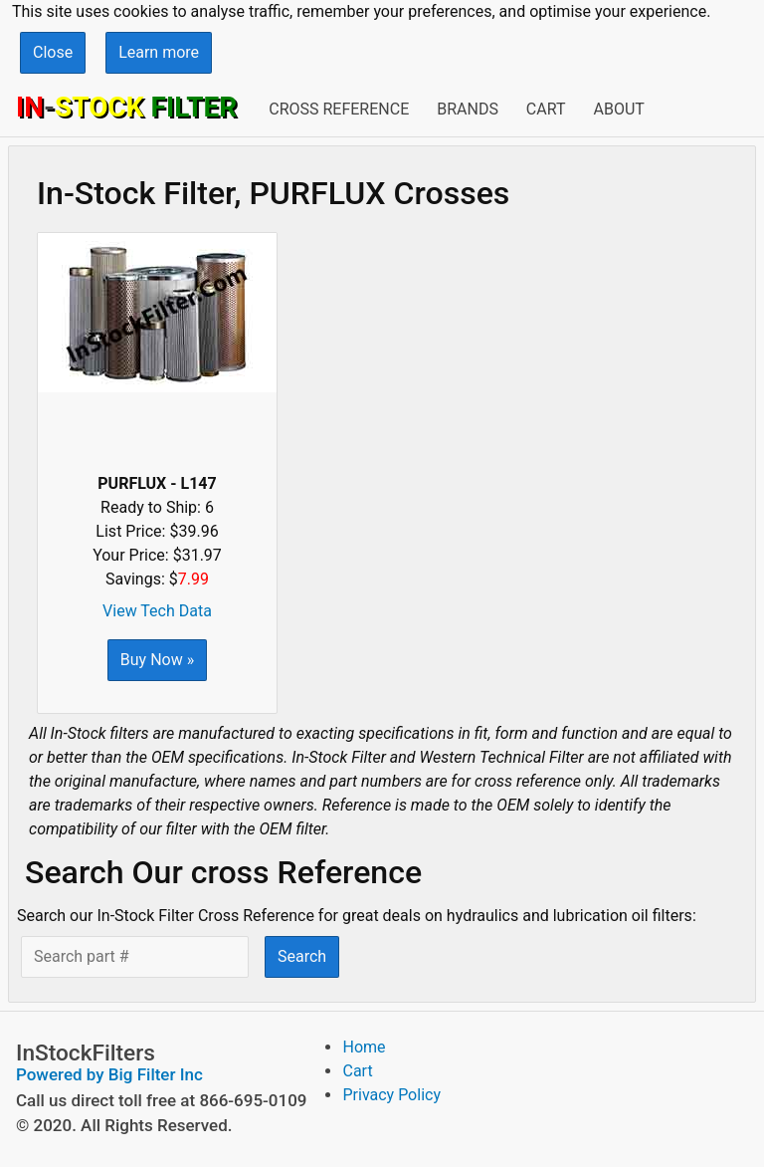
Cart (546, 109)
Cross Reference (339, 109)
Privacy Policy (391, 1094)
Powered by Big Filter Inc (109, 1074)
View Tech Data (157, 610)
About (618, 109)
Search (302, 956)
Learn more (158, 52)
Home (363, 1047)
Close (53, 52)
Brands (467, 109)
